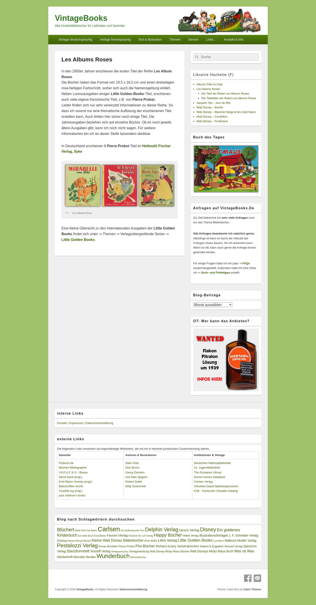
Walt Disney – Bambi (209, 107)
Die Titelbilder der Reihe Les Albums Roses (228, 98)
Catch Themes (252, 589)
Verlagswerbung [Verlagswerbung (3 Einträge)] (139, 551)
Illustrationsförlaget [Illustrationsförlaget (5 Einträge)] (213, 535)
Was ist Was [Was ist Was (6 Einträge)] (244, 551)
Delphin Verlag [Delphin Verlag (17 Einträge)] (161, 529)
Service (193, 39)
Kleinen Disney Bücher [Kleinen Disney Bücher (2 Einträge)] (79, 540)
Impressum (76, 423)
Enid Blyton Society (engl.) (75, 481)
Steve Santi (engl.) (70, 477)
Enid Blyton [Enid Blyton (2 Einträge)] (100, 535)
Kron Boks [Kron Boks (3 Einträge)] (150, 540)
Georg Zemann (134, 472)
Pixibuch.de (66, 463)
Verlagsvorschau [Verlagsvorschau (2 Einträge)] (120, 551)
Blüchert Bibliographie (72, 467)
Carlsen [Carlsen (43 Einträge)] (109, 529)
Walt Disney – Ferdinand (212, 121)
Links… (211, 39)
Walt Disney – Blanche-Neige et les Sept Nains (226, 112)
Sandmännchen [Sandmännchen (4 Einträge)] (188, 546)
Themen (175, 39)
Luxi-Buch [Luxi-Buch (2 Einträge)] (219, 540)
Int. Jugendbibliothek (207, 467)
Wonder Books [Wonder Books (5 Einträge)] (85, 557)
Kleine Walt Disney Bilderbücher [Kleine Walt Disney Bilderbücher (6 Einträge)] (118, 540)
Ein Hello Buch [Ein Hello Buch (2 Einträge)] (85, 535)
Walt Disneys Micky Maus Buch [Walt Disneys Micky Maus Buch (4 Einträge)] (211, 551)
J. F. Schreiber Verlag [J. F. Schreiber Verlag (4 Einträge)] (243, 535)
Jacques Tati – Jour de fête (213, 102)
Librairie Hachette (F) (213, 75)
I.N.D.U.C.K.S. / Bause (73, 472)
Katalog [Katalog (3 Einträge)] (61, 540)
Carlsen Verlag (203, 481)
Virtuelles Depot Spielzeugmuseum (216, 486)
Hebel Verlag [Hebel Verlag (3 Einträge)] (191, 535)
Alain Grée (132, 463)
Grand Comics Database (209, 477)
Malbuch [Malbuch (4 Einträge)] (231, 540)
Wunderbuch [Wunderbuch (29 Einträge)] (113, 556)
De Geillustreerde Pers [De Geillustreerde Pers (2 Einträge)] (132, 530)
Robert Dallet (133, 481)
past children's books (72, 495)
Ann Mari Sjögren (136, 477)
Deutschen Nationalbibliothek (212, 463)
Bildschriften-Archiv (71, 486)
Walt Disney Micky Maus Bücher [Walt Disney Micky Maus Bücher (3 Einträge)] (169, 551)
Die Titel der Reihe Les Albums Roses (225, 93)
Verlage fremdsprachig (115, 39)
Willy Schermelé (135, 486)
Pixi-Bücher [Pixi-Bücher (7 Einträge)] (145, 546)
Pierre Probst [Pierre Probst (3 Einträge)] (126, 546)
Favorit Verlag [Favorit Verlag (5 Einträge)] (117, 535)
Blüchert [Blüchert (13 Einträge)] (65, 529)
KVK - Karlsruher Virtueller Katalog (216, 490)
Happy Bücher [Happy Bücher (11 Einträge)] (168, 535)
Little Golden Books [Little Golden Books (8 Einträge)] (195, 540)
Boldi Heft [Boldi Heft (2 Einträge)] (80, 530)
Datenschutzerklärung (99, 423)
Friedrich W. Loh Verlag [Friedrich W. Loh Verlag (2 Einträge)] (141, 535)
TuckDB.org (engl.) (71, 490)
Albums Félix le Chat (209, 84)
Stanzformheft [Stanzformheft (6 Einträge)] (78, 551)
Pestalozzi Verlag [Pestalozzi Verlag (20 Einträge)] (77, 545)
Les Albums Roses (208, 89)
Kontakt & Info (233, 39)
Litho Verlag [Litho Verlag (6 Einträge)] (167, 540)
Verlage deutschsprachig (75, 39)
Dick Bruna (132, 467)
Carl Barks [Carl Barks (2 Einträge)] (91, 530)
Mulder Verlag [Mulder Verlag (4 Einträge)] (247, 540)
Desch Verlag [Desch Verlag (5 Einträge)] (189, 530)
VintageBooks (81, 18)
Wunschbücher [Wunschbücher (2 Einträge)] (138, 557)
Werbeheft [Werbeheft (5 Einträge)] (65, 557)
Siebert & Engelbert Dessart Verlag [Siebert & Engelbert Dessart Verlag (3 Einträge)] (221, 546)
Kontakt (62, 423)
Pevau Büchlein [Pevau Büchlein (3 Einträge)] (108, 546)
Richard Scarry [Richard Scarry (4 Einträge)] (166, 546)
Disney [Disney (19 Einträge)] (208, 529)
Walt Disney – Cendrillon (212, 116)
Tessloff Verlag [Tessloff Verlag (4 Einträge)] (100, 551)
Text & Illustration (150, 39)
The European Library (208, 472)
